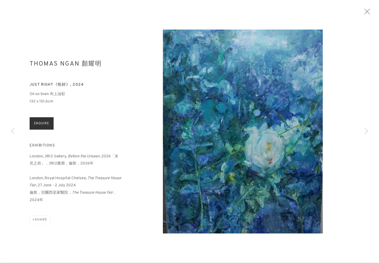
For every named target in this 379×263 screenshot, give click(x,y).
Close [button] (367, 13)
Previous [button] (12, 132)
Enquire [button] (41, 126)
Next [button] (366, 132)
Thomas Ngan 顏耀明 (66, 66)
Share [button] (41, 222)
